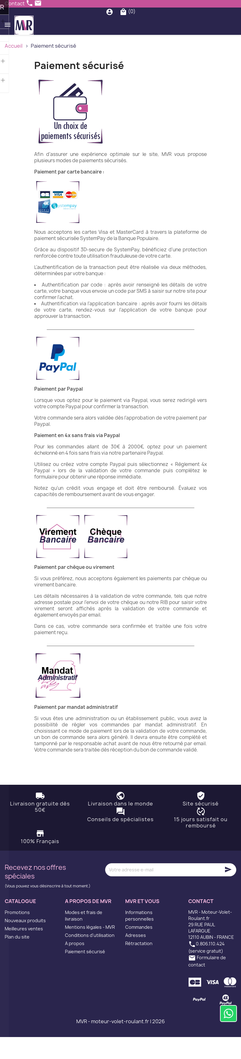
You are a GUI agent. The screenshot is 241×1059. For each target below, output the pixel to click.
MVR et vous (142, 922)
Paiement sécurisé (85, 973)
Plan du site (17, 959)
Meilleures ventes (24, 951)
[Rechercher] (122, 22)
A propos (74, 965)
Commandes (139, 949)
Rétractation (139, 965)
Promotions (17, 934)
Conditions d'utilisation (90, 957)
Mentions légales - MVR (90, 949)
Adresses (135, 957)
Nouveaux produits (25, 942)
